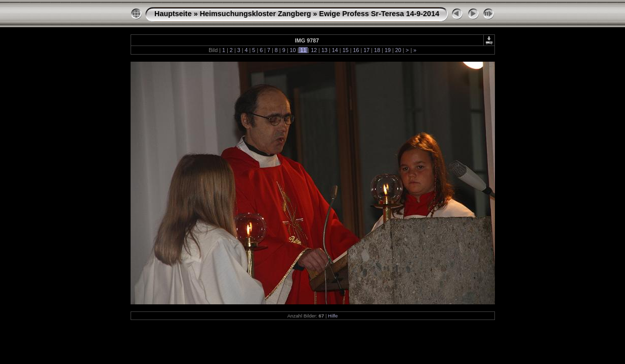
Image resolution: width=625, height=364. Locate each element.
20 (398, 50)
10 (293, 50)
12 (313, 50)
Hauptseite (173, 14)
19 (387, 50)
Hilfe (333, 315)
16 (355, 50)
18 (377, 50)
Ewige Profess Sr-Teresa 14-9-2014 (379, 14)
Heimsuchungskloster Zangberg (255, 14)
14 (335, 50)
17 (366, 50)
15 (345, 50)
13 (324, 50)
